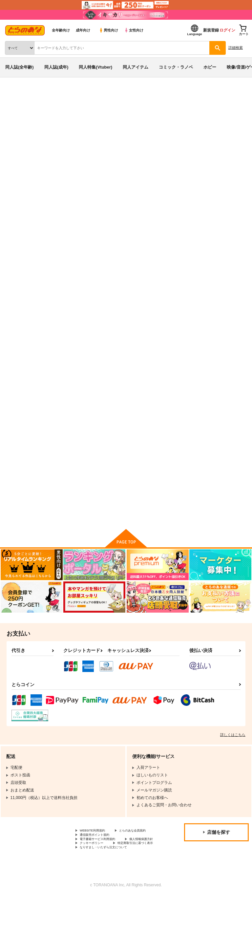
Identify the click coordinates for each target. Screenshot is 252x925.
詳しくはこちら (232, 745)
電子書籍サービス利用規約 (103, 858)
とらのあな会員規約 (97, 847)
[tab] (78, 204)
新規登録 (211, 30)
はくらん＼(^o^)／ (180, 132)
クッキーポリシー (141, 864)
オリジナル (49, 119)
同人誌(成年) (56, 67)
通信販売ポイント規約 (99, 853)
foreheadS (42, 138)
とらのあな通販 (15, 94)
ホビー (209, 67)
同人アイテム (135, 67)
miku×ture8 (19, 138)
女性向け (133, 30)
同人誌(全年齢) (19, 67)
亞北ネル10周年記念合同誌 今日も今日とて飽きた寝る (215, 313)
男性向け (108, 30)
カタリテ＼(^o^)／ (141, 470)
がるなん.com (214, 132)
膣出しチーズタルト (77, 470)
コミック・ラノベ (176, 67)
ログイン (227, 30)
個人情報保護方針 (95, 864)
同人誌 (38, 94)
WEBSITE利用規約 (96, 842)
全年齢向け (61, 30)
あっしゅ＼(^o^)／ (205, 470)
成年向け (83, 30)
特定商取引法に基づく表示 (103, 869)
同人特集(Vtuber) (95, 67)
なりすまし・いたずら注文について (111, 875)
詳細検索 (235, 48)
